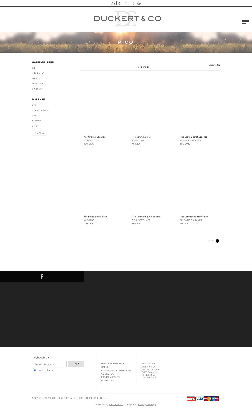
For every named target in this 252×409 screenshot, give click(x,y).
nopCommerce (116, 404)
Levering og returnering (116, 370)
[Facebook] (42, 276)
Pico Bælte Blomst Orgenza (193, 137)
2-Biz (34, 105)
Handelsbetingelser (113, 363)
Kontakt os (148, 363)
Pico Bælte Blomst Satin (95, 216)
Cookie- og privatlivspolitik (110, 375)
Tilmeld (39, 370)
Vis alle (39, 133)
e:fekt (141, 404)
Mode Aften (38, 83)
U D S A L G (38, 73)
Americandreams (40, 110)
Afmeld (51, 370)
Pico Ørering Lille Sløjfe (95, 137)
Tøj (33, 68)
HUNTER (36, 120)
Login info (107, 380)
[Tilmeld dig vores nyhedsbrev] (50, 364)
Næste (217, 241)
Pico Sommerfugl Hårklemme (146, 216)
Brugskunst (37, 88)
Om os (104, 367)
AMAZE (35, 115)
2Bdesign (151, 404)
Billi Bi (35, 125)
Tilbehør (36, 78)
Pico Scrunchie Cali (141, 137)
